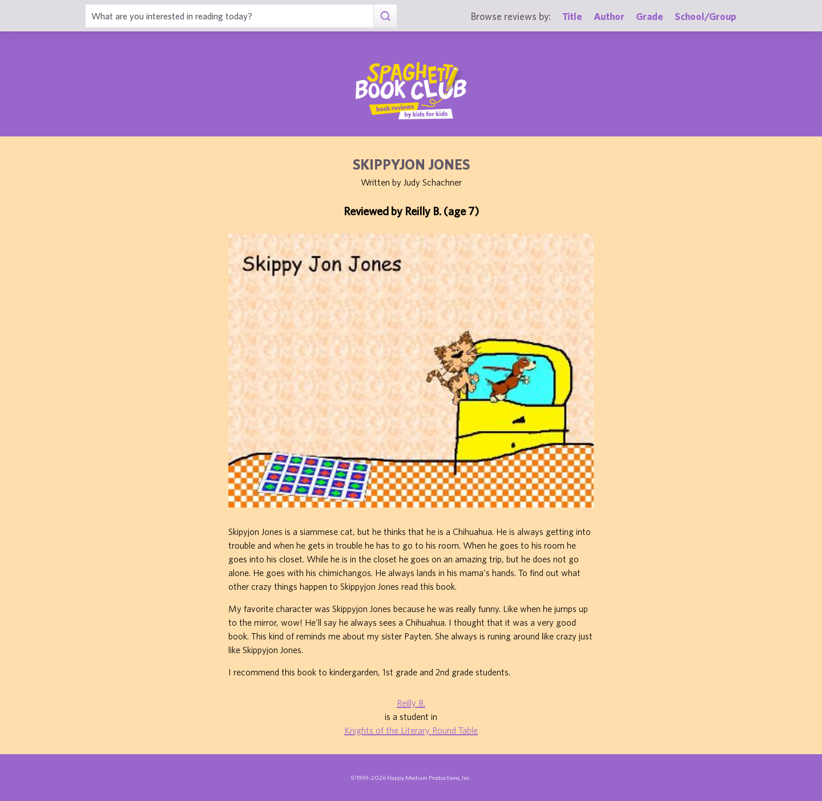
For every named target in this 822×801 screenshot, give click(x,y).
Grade (649, 16)
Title (572, 16)
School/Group (705, 16)
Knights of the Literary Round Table (411, 730)
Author (609, 16)
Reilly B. (411, 703)
